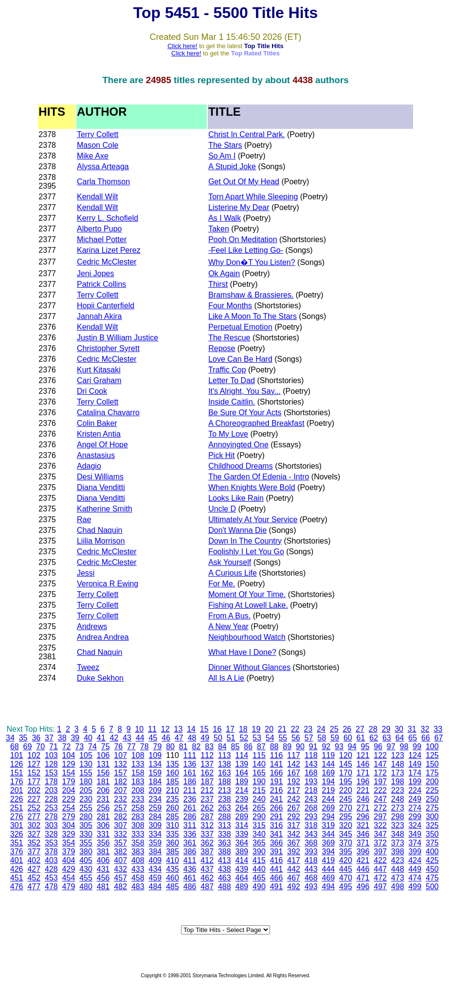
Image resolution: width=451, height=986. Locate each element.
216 (276, 790)
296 (363, 816)
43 (127, 738)
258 (137, 808)
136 (190, 764)
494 (328, 886)
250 (432, 799)
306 (103, 825)
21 (282, 729)
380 (85, 851)
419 (328, 860)
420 (345, 860)
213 (224, 790)
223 (397, 790)
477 (33, 886)
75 (105, 746)
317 (293, 825)
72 (66, 746)
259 (155, 808)
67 (438, 738)
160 (172, 773)
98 (404, 746)
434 (155, 869)
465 (259, 878)
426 (16, 869)
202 (33, 790)
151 (16, 773)
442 (293, 869)
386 (190, 851)
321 (363, 825)
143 (311, 764)
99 (417, 746)
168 (311, 773)
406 (103, 860)
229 (68, 799)
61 (361, 738)
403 (51, 860)
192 (293, 781)
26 (347, 729)
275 (432, 808)
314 (242, 825)
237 (207, 799)
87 (261, 746)
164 (242, 773)
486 (190, 886)
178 (51, 781)
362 (207, 843)
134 (155, 764)
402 (33, 860)
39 (75, 738)
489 (242, 886)
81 (183, 746)
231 (103, 799)
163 (224, 773)
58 (322, 738)
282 (120, 816)
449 (414, 869)
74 (92, 746)
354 (68, 843)
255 (85, 808)
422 (380, 860)
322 (380, 825)
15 (204, 729)
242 (293, 799)
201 (16, 790)
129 (68, 764)
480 (85, 886)
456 (103, 878)
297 (380, 816)
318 (311, 825)
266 (276, 808)
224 (414, 790)
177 (33, 781)
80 (170, 746)
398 (397, 851)
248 (397, 799)
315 (259, 825)
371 (363, 843)
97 (391, 746)
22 (295, 729)
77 (131, 746)
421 (363, 860)
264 (242, 808)
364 (242, 843)
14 (191, 729)
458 (137, 878)
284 (155, 816)
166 (276, 773)
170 (345, 773)
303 (51, 825)
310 (172, 825)
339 (242, 834)
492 (293, 886)
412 (207, 860)
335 (172, 834)
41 (101, 738)
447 (380, 869)
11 (152, 729)
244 (328, 799)
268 (311, 808)
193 (311, 781)
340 (259, 834)
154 (68, 773)
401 (16, 860)
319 (328, 825)
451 (16, 878)
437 (207, 869)
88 (274, 746)
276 (16, 816)
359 (155, 843)
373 (397, 843)
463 (224, 878)
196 (363, 781)
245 (345, 799)
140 (259, 764)
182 (120, 781)
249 (414, 799)
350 (432, 834)
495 (345, 886)
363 (224, 843)
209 (155, 790)
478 (51, 886)
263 (224, 808)
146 (363, 764)
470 (345, 878)
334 (155, 834)
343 (311, 834)
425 (432, 860)
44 (140, 738)
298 (397, 816)
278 (51, 816)
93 (339, 746)
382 (120, 851)
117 (293, 755)
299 (414, 816)
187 (207, 781)
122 (380, 755)
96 (378, 746)
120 (345, 755)
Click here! (182, 46)
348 (397, 834)
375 (432, 843)
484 (155, 886)
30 (399, 729)
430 (85, 869)
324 (414, 825)
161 (190, 773)
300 (432, 816)
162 (207, 773)
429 (68, 869)
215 (259, 790)
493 (311, 886)
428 (51, 869)
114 (242, 755)
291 (276, 816)
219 (328, 790)
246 (363, 799)
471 (363, 878)
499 (414, 886)
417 (293, 860)
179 (68, 781)
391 (276, 851)
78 (144, 746)
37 (49, 738)
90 (300, 746)
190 (259, 781)
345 (345, 834)
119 (328, 755)
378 (51, 851)
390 (259, 851)
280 (85, 816)
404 (68, 860)
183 (137, 781)
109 (155, 755)
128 (51, 764)
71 (53, 746)
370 (345, 843)
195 (345, 781)
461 (190, 878)
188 (224, 781)
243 (311, 799)
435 (172, 869)
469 (328, 878)
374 (414, 843)
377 (33, 851)
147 (380, 764)
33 (437, 729)
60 (347, 738)
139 (242, 764)
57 (309, 738)
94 (352, 746)
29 (385, 729)
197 (380, 781)
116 (276, 755)
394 (328, 851)
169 (328, 773)
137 (207, 764)
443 (311, 869)
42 (114, 738)
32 (425, 729)
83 (209, 746)
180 (85, 781)
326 (16, 834)
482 (120, 886)
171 (363, 773)
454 (68, 878)
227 (33, 799)
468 (311, 878)
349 (414, 834)
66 (425, 738)
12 (165, 729)
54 (270, 738)
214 (242, 790)
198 (397, 781)
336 (190, 834)
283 (137, 816)
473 (397, 878)
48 (192, 738)
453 (51, 878)
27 (360, 729)
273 (397, 808)
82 (196, 746)
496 (363, 886)
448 (397, 869)
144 (328, 764)
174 (414, 773)
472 (380, 878)
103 (51, 755)
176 (16, 781)
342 (293, 834)
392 (293, 851)
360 (172, 843)
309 (155, 825)
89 (287, 746)
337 (207, 834)
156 (103, 773)
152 (33, 773)
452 (33, 878)
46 (166, 738)
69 (27, 746)
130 (85, 764)
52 (243, 738)
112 (207, 755)
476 (16, 886)
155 (85, 773)
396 (363, 851)
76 (118, 746)
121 (363, 755)
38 (62, 738)
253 (51, 808)
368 (311, 843)
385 (172, 851)
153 (51, 773)
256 (103, 808)
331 (103, 834)
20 (269, 729)
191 (276, 781)
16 (217, 729)
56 (295, 738)
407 (120, 860)
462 (207, 878)
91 (313, 746)
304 (68, 825)
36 (36, 738)
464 (242, 878)
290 (259, 816)
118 (311, 755)
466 (276, 878)
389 (242, 851)
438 (224, 869)
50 (218, 738)
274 (414, 808)
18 (243, 729)
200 (432, 781)
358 (137, 843)
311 (190, 825)
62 (373, 738)
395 (345, 851)
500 (432, 886)
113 (224, 755)
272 (380, 808)
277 (33, 816)
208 (137, 790)
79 (157, 746)
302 (33, 825)
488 (224, 886)
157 (120, 773)
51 (231, 738)
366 (276, 843)
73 (79, 746)
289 (242, 816)
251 (16, 808)
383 (137, 851)
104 (68, 755)
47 (179, 738)
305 (85, 825)
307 (120, 825)
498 (397, 886)
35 (23, 738)
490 (259, 886)
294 (328, 816)
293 (311, 816)
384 (155, 851)
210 (172, 790)
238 (224, 799)
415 (259, 860)
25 (334, 729)
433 (137, 869)
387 (207, 851)
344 (328, 834)
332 (120, 834)
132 (120, 764)
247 (380, 799)
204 (68, 790)
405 (85, 860)
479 (68, 886)
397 (380, 851)
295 (345, 816)
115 (259, 755)
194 (328, 781)
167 (293, 773)
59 (334, 738)
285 (172, 816)
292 (293, 816)
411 (190, 860)
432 (120, 869)
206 (103, 790)
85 (235, 746)
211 (190, 790)
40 (88, 738)
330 (85, 834)
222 (380, 790)
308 (137, 825)
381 (103, 851)
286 (190, 816)
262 (207, 808)
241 (276, 799)
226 (16, 799)
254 (68, 808)
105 (85, 755)
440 (259, 869)
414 (242, 860)
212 (207, 790)
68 (14, 746)
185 (172, 781)
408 (137, 860)
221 (363, 790)
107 (120, 755)
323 (397, 825)
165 (259, 773)
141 (276, 764)
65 (412, 738)
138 (224, 764)
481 (103, 886)
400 (432, 851)
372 (380, 843)
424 (414, 860)
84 (222, 746)
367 (293, 843)
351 (16, 843)
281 (103, 816)
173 (397, 773)
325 (432, 825)
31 (412, 729)
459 (155, 878)
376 (16, 851)
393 (311, 851)
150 (432, 764)
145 (345, 764)
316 (276, 825)
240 (259, 799)
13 (178, 729)
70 (40, 746)
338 (224, 834)
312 (207, 825)
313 (224, 825)
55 (282, 738)
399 (414, 851)
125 (432, 755)
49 (204, 738)
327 (33, 834)
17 (230, 729)
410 (172, 860)
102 (33, 755)
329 (68, 834)
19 (256, 729)
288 (224, 816)
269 (328, 808)
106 (103, 755)
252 (33, 808)
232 (120, 799)
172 (380, 773)
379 (68, 851)
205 (85, 790)
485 (172, 886)
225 (432, 790)
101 (16, 755)
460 (172, 878)
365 (259, 843)
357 (120, 843)
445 (345, 869)
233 (137, 799)
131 (103, 764)
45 (153, 738)
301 (16, 825)
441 (276, 869)
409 (155, 860)
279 (68, 816)
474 (414, 878)
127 (33, 764)
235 (172, 799)
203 (51, 790)
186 (190, 781)
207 (120, 790)
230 (85, 799)
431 (103, 869)
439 (242, 869)
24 (321, 729)
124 (414, 755)
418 (311, 860)
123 (397, 755)
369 (328, 843)
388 (224, 851)
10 (139, 729)
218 (311, 790)
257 (120, 808)
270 (345, 808)
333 (137, 834)
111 (190, 755)
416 (276, 860)
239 (242, 799)
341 (276, 834)
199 (414, 781)
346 (363, 834)
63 (386, 738)
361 (190, 843)
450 (432, 869)
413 (224, 860)
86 (248, 746)
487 (207, 886)
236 (190, 799)
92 (326, 746)
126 (16, 764)
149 (414, 764)
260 (172, 808)
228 (51, 799)
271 (363, 808)
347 (380, 834)
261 (190, 808)
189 (242, 781)
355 (85, 843)
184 (155, 781)
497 (380, 886)
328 (51, 834)
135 (172, 764)
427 (33, 869)
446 (363, 869)
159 (155, 773)
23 (308, 729)
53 (257, 738)
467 (293, 878)
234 (155, 799)
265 (259, 808)
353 (51, 843)
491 (276, 886)
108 (137, 755)
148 (397, 764)
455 (85, 878)
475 (432, 878)
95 (365, 746)
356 (103, 843)
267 (293, 808)
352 (33, 843)
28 (373, 729)
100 (432, 746)
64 (400, 738)
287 (207, 816)
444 (328, 869)
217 (293, 790)
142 (293, 764)
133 (137, 764)
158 (137, 773)
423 (397, 860)
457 (120, 878)
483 (137, 886)
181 (103, 781)
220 (345, 790)
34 (10, 738)
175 (432, 773)
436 (190, 869)
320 (345, 825)
